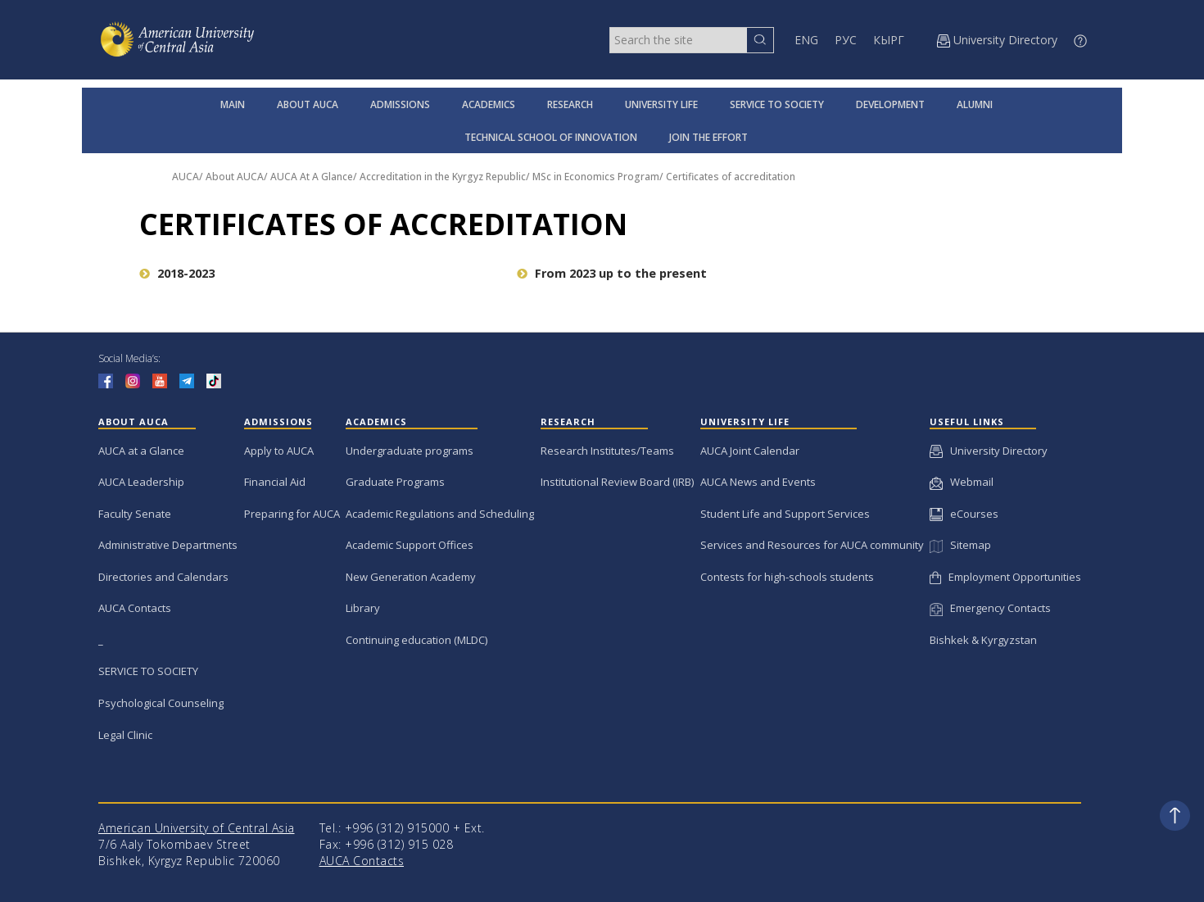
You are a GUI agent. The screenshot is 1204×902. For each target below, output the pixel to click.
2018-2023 (177, 273)
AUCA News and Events (758, 481)
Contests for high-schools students (787, 576)
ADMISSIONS (400, 104)
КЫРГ (888, 40)
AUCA (185, 177)
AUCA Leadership (141, 481)
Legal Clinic (125, 734)
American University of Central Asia (196, 828)
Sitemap (960, 544)
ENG (806, 40)
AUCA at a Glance (141, 450)
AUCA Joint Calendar (749, 450)
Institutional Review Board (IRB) (617, 481)
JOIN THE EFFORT (708, 137)
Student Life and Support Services (785, 513)
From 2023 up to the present (612, 273)
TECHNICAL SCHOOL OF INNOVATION (550, 137)
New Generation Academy (411, 576)
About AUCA (235, 177)
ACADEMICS (488, 104)
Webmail (962, 481)
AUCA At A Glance (311, 177)
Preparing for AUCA (292, 513)
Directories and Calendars (163, 576)
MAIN (232, 104)
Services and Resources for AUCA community (812, 544)
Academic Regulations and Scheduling (440, 513)
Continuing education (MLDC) (416, 639)
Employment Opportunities (1005, 576)
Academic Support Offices (409, 544)
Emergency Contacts (990, 608)
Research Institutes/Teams (607, 450)
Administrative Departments (168, 544)
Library (363, 608)
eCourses (964, 513)
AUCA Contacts (134, 608)
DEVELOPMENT (890, 104)
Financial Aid (275, 481)
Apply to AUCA (279, 450)
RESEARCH (570, 104)
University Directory (989, 450)
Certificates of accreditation (730, 177)
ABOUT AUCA (307, 104)
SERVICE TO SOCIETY (777, 104)
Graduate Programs (395, 481)
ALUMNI (975, 104)
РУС (846, 40)
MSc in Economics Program (595, 177)
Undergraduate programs (409, 450)
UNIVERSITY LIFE (661, 104)
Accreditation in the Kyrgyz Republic (443, 177)
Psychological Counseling (161, 703)
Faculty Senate (134, 513)
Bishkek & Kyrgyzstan (983, 639)
